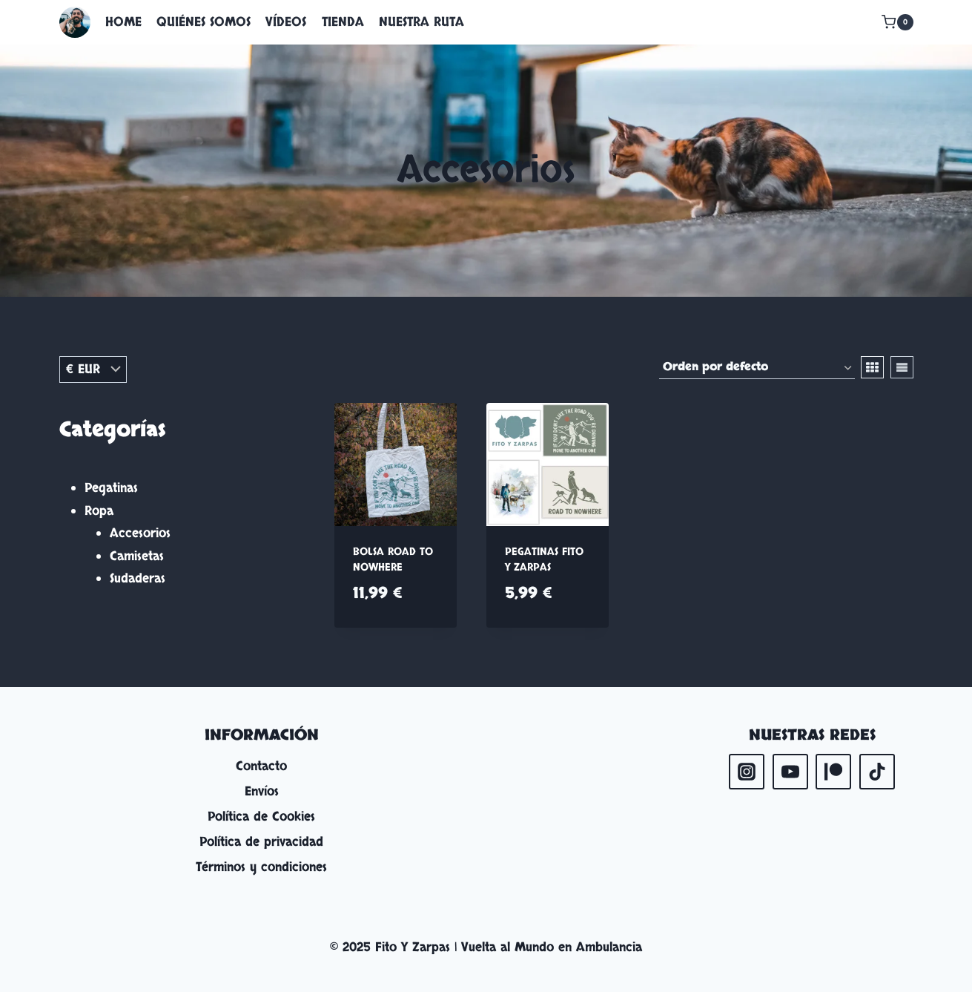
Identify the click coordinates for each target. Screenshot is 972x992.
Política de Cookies (261, 816)
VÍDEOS (285, 21)
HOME (123, 21)
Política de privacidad (261, 841)
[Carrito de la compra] (897, 22)
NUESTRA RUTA (421, 21)
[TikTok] (877, 771)
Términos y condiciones (261, 867)
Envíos (262, 791)
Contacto (261, 766)
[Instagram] (746, 771)
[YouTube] (790, 771)
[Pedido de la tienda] (757, 368)
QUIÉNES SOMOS (203, 21)
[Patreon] (833, 771)
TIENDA (343, 21)
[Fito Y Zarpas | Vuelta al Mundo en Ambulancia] (74, 22)
